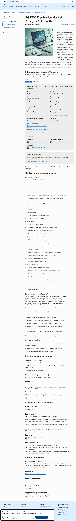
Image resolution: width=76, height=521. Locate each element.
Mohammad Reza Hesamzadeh (37, 142)
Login (72, 1)
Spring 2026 (28, 81)
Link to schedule (54, 120)
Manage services (8, 517)
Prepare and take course (9, 27)
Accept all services (42, 517)
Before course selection (9, 24)
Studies (13, 12)
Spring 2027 (36, 81)
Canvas (23, 509)
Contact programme (45, 506)
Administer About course (67, 24)
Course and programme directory (25, 12)
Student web (11, 1)
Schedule (23, 506)
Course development (8, 30)
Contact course (43, 509)
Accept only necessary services (25, 517)
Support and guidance (7, 509)
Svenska (72, 6)
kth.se (4, 1)
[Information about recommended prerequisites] (49, 375)
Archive (5, 32)
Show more (46, 132)
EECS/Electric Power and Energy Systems (35, 473)
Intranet (17, 1)
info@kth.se (61, 512)
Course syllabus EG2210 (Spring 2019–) (38, 161)
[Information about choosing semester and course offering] (57, 72)
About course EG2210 (40, 12)
